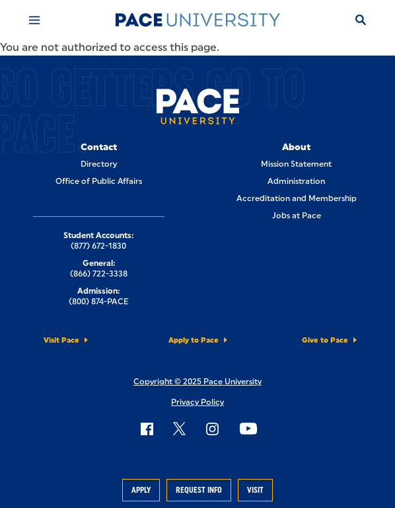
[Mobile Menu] (34, 20)
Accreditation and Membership (296, 198)
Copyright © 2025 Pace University (197, 381)
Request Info (199, 490)
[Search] (361, 20)
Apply (141, 490)
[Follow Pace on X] (179, 429)
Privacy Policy (197, 402)
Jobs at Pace (296, 215)
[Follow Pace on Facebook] (147, 429)
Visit (255, 490)
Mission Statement (296, 164)
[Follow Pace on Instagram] (212, 429)
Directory (99, 164)
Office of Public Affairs (98, 181)
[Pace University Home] (197, 20)
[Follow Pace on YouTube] (248, 429)
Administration (296, 181)
